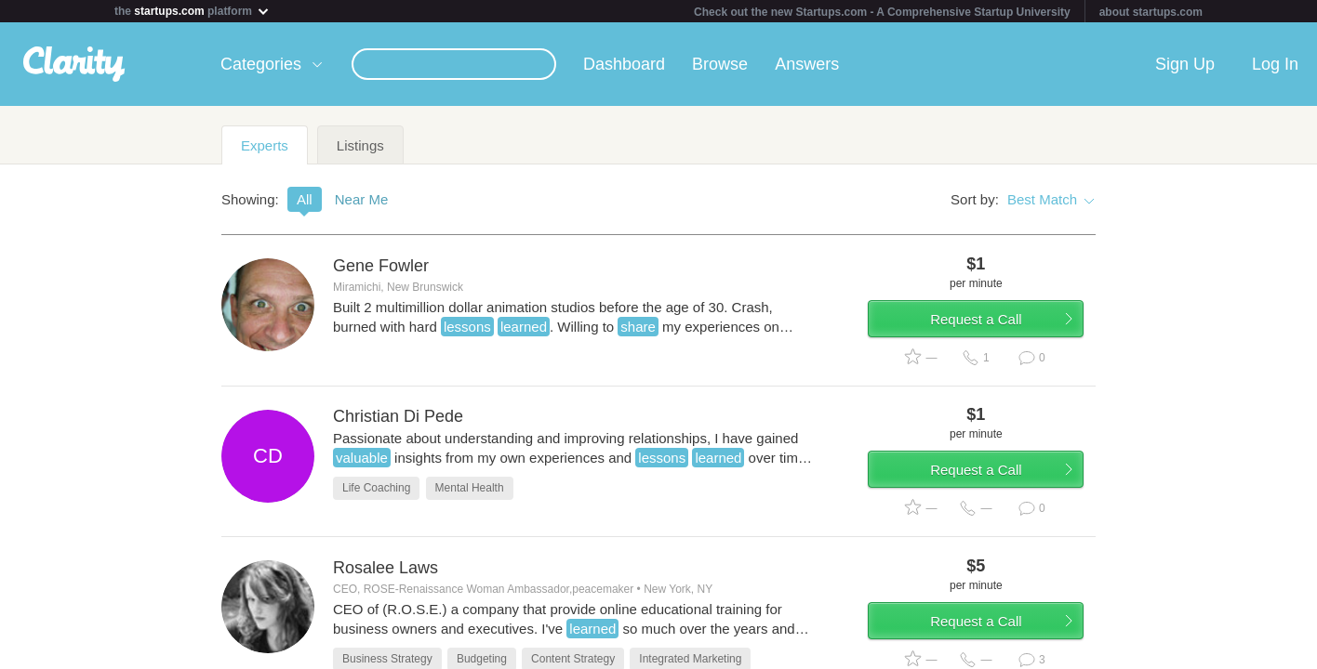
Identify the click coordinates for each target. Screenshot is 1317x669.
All (305, 199)
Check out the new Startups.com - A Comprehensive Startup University (882, 12)
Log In (1275, 64)
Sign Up (1185, 64)
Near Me (362, 199)
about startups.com (1151, 12)
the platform (192, 11)
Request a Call (985, 323)
